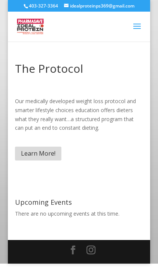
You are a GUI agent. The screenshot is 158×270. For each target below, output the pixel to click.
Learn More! (38, 153)
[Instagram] (90, 250)
